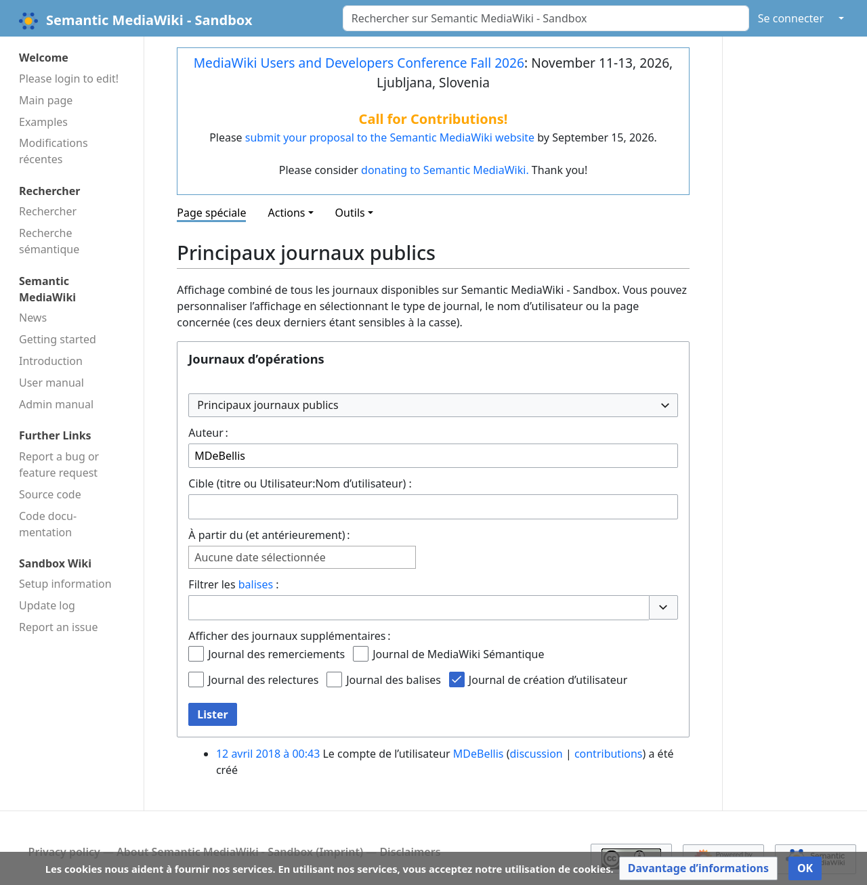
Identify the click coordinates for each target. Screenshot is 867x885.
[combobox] (432, 405)
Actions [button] (286, 212)
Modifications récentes (53, 151)
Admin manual (56, 404)
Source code (50, 494)
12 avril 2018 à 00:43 (268, 753)
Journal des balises (393, 679)
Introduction (51, 360)
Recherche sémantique (49, 241)
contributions (608, 753)
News (33, 317)
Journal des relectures (263, 679)
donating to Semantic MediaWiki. (445, 170)
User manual (51, 382)
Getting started (57, 339)
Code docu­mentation (48, 524)
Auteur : (208, 432)
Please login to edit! (69, 78)
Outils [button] (350, 212)
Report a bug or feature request (59, 464)
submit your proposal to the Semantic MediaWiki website (389, 137)
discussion (535, 753)
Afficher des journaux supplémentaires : (289, 635)
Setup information (65, 583)
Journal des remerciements (276, 654)
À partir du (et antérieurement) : (269, 534)
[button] (663, 607)
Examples (43, 121)
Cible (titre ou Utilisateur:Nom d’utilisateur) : (300, 483)
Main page (45, 100)
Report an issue (58, 627)
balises (255, 584)
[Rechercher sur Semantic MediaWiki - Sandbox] (546, 18)
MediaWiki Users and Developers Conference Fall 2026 (359, 62)
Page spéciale (211, 212)
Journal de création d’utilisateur (548, 679)
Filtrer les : (233, 584)
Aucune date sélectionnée (259, 558)
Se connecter (791, 18)
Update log (47, 605)
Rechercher (48, 211)
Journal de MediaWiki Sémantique (458, 654)
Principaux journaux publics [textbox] (267, 404)
